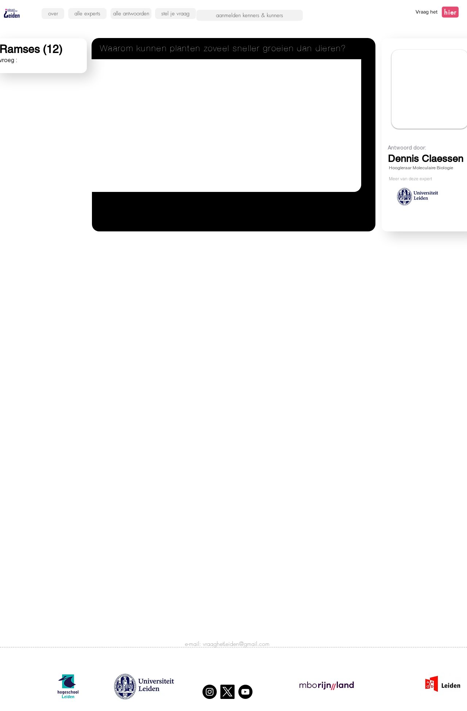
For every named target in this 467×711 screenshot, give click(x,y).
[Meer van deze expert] (425, 178)
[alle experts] (87, 13)
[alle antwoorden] (131, 13)
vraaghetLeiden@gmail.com (236, 644)
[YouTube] (245, 692)
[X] (227, 692)
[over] (53, 13)
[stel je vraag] (175, 13)
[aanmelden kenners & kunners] (249, 15)
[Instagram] (209, 692)
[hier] (450, 12)
